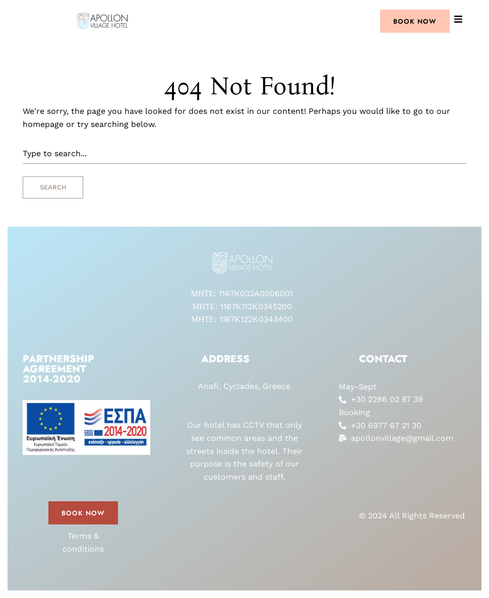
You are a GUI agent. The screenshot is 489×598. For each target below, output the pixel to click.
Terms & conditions (83, 542)
